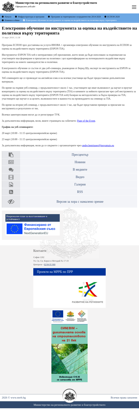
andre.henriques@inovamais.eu (98, 145)
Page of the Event (86, 120)
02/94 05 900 (49, 264)
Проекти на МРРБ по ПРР (55, 272)
